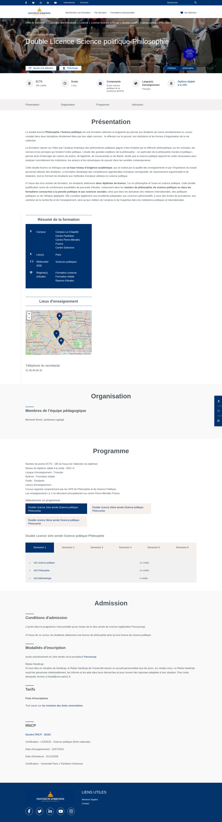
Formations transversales (122, 12)
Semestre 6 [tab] (182, 547)
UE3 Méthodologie (42, 578)
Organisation (68, 104)
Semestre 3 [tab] (96, 547)
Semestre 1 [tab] (39, 547)
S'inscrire (84, 2)
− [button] (29, 318)
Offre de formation (35, 22)
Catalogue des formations (62, 22)
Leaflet (64, 354)
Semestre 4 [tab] (125, 547)
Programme (102, 104)
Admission (137, 104)
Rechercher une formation (78, 12)
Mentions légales (90, 799)
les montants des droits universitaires (62, 705)
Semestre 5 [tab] (154, 547)
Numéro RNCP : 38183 (38, 734)
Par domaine (100, 12)
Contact (85, 803)
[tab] (56, 508)
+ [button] (29, 314)
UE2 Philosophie (42, 570)
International (69, 2)
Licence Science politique (105, 22)
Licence (84, 22)
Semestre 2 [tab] (68, 547)
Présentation (32, 104)
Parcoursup (90, 656)
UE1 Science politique (44, 563)
